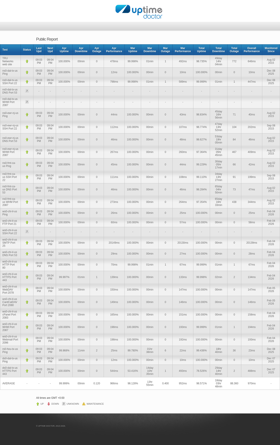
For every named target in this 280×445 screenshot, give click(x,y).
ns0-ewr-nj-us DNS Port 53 (10, 140)
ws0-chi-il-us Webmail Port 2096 (10, 339)
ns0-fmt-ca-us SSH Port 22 (9, 177)
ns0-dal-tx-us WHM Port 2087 (10, 102)
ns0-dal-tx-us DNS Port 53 (10, 91)
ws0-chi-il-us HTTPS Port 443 (9, 277)
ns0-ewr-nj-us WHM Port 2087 (10, 152)
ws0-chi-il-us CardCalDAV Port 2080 (9, 302)
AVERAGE (8, 383)
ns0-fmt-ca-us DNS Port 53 (9, 189)
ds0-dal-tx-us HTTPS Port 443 (10, 371)
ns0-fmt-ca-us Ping (9, 164)
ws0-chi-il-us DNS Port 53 (9, 254)
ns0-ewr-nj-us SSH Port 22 (10, 127)
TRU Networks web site (7, 61)
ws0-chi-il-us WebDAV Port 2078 (9, 289)
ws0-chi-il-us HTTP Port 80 (9, 264)
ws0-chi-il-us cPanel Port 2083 (9, 314)
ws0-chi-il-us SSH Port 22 (9, 232)
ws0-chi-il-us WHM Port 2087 (9, 327)
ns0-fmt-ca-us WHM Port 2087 (10, 202)
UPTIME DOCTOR (46, 426)
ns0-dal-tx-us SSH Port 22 (10, 82)
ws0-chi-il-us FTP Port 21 (9, 222)
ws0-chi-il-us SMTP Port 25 (9, 242)
